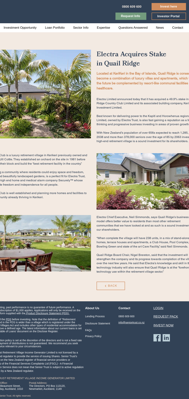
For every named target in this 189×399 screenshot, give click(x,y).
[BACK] (111, 286)
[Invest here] (169, 6)
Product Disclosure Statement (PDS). (47, 313)
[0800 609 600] (132, 6)
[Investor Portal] (169, 16)
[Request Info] (130, 16)
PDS (8, 319)
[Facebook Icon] (157, 337)
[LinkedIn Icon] (166, 337)
